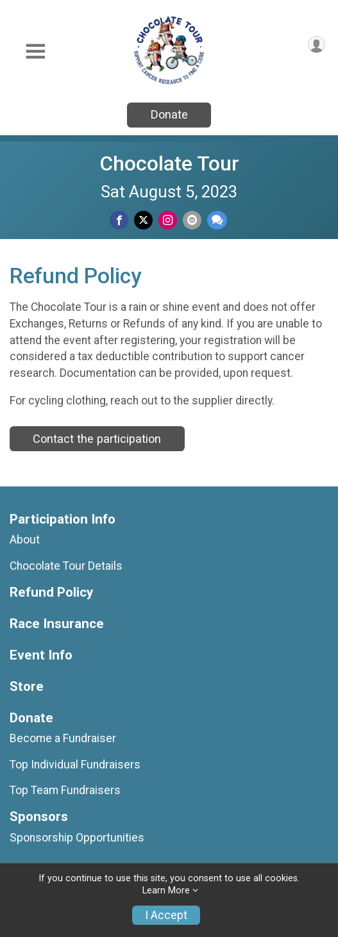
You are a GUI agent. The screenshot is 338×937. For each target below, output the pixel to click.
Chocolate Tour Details (66, 566)
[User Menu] (316, 44)
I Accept (166, 915)
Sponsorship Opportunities (77, 837)
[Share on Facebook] (119, 220)
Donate (169, 114)
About (25, 539)
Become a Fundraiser (63, 738)
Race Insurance (57, 624)
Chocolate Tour (169, 163)
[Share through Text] (217, 220)
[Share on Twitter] (143, 220)
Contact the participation (97, 438)
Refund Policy (51, 592)
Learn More (166, 890)
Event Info (41, 655)
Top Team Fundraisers (65, 790)
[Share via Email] (192, 220)
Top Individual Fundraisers (75, 764)
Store (27, 686)
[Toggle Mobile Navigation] (35, 51)
